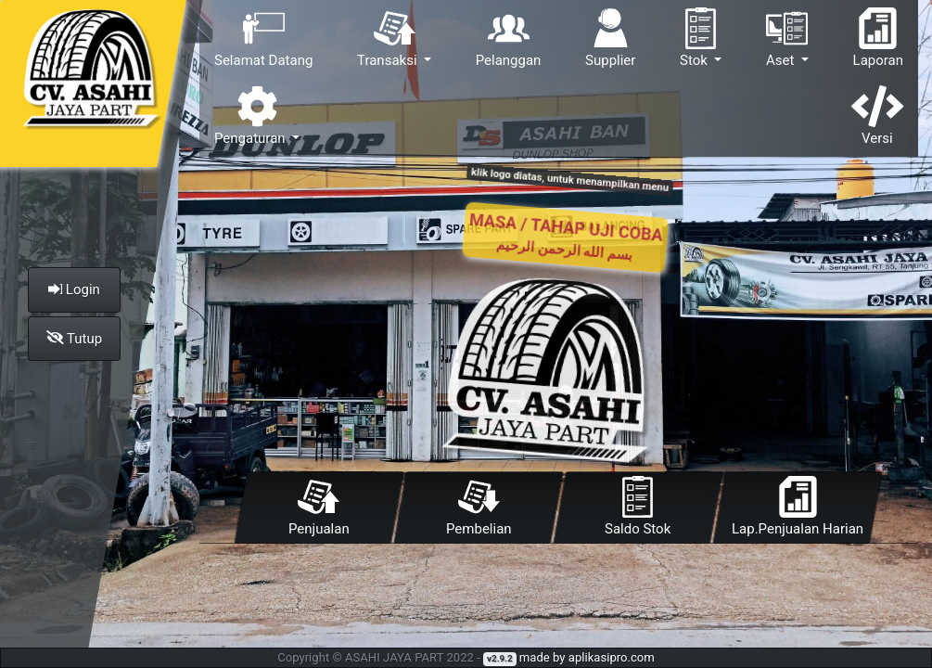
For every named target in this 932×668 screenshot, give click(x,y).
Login (74, 289)
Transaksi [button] (388, 38)
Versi (877, 116)
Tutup (74, 338)
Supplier (610, 38)
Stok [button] (700, 38)
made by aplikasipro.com (587, 657)
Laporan (878, 38)
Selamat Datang (263, 38)
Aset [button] (787, 38)
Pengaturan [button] (251, 116)
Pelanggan (509, 38)
